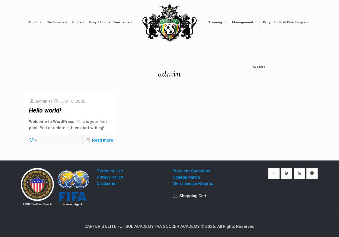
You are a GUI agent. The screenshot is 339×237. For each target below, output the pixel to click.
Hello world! (45, 110)
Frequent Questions (191, 170)
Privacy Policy (110, 177)
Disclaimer (107, 183)
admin (41, 101)
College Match (186, 177)
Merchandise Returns (193, 183)
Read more (102, 140)
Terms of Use (110, 170)
